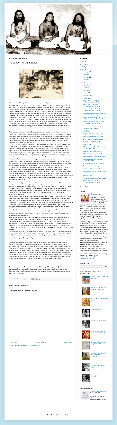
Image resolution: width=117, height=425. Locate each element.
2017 (83, 61)
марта (86, 93)
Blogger (67, 415)
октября (86, 77)
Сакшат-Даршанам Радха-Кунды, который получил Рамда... (93, 122)
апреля (86, 90)
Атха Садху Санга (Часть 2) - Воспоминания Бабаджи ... (92, 109)
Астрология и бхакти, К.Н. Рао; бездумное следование (99, 354)
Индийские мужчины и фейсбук (93, 136)
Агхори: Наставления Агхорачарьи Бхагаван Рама (98, 365)
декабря (86, 72)
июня (85, 85)
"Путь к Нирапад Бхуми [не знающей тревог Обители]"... (94, 147)
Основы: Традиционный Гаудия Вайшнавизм (98, 343)
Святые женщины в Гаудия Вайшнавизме (99, 277)
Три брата (86, 131)
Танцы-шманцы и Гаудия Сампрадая (94, 178)
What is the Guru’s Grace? (99, 320)
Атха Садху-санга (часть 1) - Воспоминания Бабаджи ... (92, 181)
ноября (86, 74)
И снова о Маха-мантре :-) (91, 168)
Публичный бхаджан (98, 391)
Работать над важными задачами (93, 163)
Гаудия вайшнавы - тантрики (92, 166)
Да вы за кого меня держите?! (92, 154)
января (86, 98)
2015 (83, 67)
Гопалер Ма (87, 144)
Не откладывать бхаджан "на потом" (94, 156)
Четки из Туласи (88, 175)
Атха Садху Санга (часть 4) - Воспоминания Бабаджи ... (92, 101)
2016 (83, 64)
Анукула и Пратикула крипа (91, 141)
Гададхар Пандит (96, 309)
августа (86, 82)
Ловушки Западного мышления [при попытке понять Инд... (94, 114)
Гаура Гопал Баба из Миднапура (93, 134)
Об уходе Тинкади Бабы (90, 128)
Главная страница (40, 342)
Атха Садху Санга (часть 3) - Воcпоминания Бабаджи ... (92, 105)
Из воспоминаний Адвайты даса (93, 126)
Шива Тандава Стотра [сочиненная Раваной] (98, 332)
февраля (87, 95)
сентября (87, 80)
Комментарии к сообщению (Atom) (30, 345)
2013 (83, 186)
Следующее (13, 342)
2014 (83, 69)
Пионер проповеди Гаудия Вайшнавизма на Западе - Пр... (94, 118)
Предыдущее (68, 342)
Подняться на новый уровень (92, 151)
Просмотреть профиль (87, 258)
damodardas (97, 194)
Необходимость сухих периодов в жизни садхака (93, 159)
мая (85, 87)
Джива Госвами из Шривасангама (93, 139)
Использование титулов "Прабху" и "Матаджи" (98, 288)
